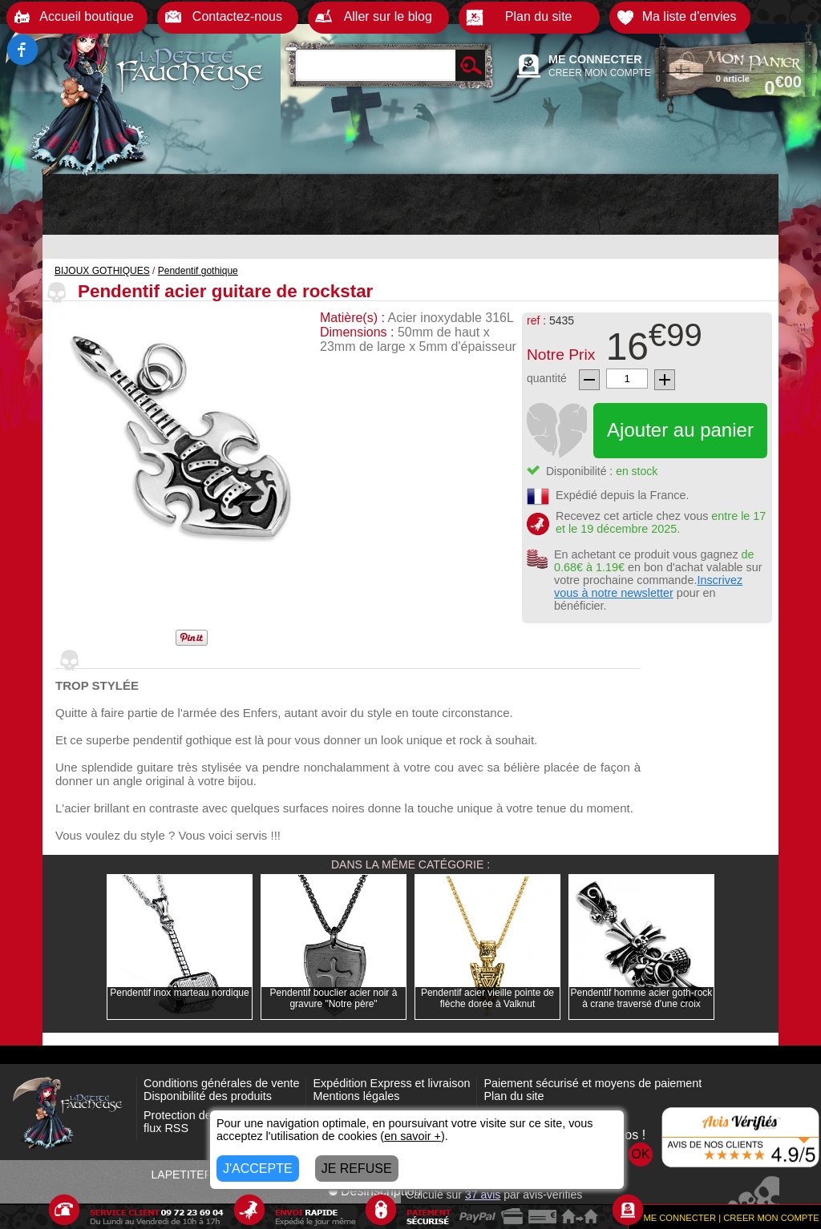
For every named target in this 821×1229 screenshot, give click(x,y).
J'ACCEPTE (258, 1168)
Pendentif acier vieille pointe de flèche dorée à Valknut (487, 998)
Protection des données (204, 1115)
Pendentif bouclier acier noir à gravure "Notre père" (334, 998)
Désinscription (374, 1191)
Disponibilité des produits (208, 1096)
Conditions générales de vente (221, 1083)
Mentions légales (356, 1096)
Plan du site (513, 1096)
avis (482, 1194)
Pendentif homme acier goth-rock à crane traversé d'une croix (642, 998)
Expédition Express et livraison (391, 1083)
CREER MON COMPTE (599, 73)
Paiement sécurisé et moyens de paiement (592, 1083)
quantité (547, 378)
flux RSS (166, 1128)
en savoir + (412, 1136)
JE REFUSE (357, 1168)
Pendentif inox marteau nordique (179, 992)
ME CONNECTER (595, 59)
